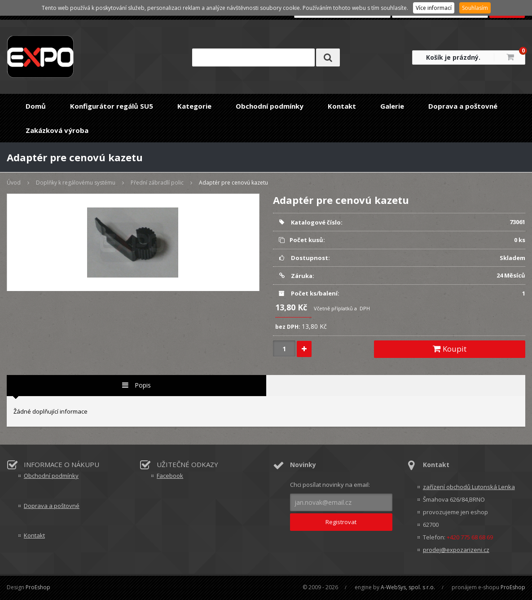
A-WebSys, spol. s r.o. (408, 587)
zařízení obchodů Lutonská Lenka (469, 487)
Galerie (392, 105)
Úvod (14, 182)
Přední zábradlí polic (157, 182)
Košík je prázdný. (453, 57)
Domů (36, 105)
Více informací (434, 8)
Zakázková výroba (57, 130)
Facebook (170, 476)
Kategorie (194, 105)
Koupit (449, 349)
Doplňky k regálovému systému (75, 182)
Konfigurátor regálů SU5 (111, 105)
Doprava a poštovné (462, 105)
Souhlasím (475, 8)
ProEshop (38, 587)
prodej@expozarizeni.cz (456, 550)
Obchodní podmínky (269, 105)
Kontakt (342, 105)
